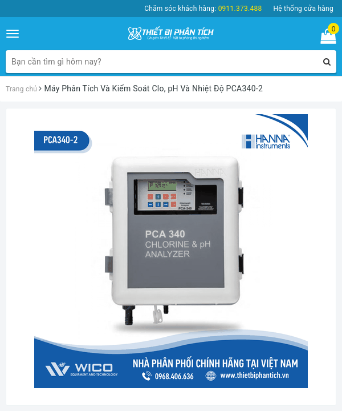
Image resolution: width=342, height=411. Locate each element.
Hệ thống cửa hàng (303, 9)
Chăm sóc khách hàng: (203, 9)
